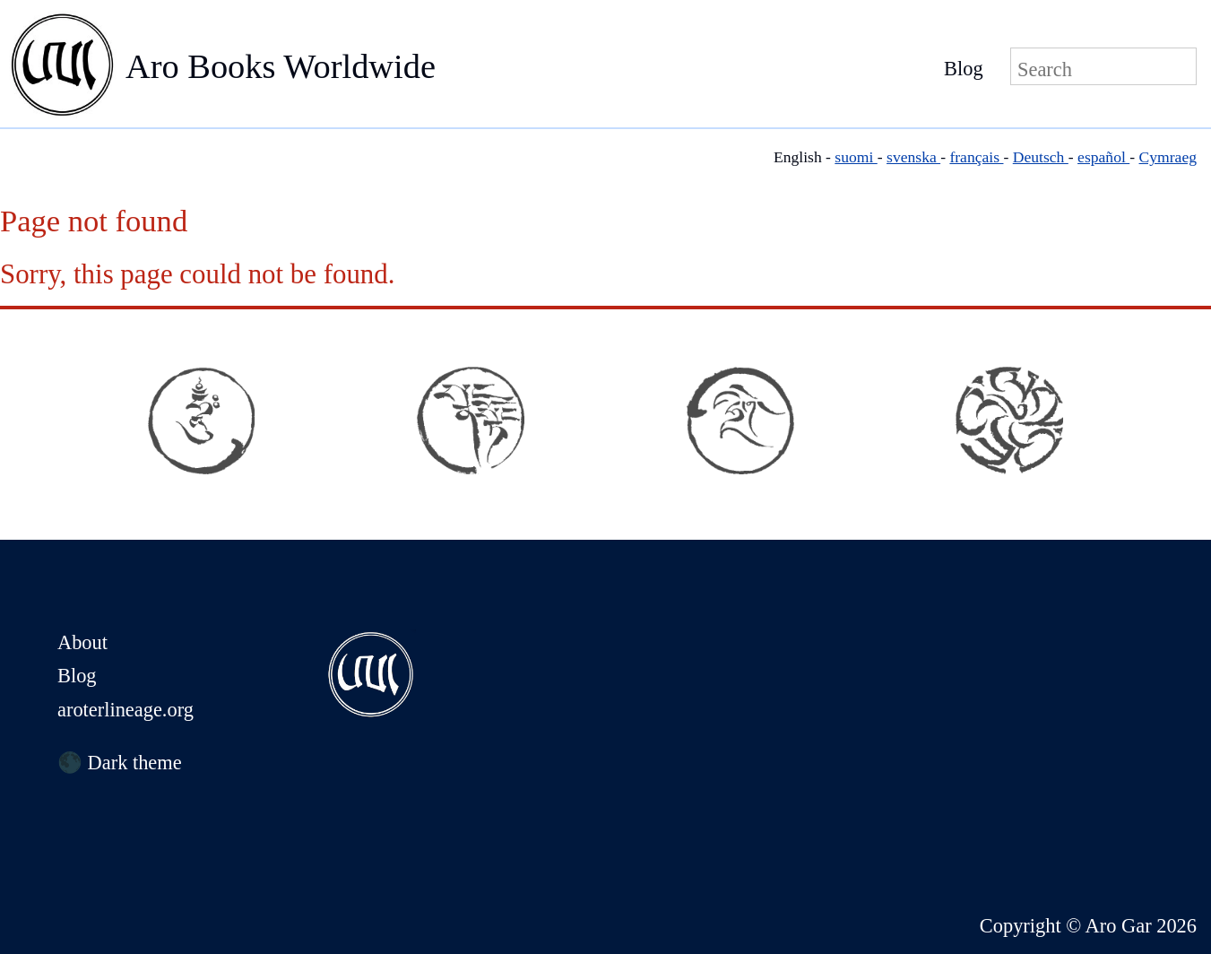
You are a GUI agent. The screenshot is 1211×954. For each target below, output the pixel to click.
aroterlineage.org (125, 709)
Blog (963, 68)
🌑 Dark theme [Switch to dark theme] (119, 762)
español (1103, 157)
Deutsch (1040, 157)
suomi (856, 157)
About (82, 642)
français (976, 157)
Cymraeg (1168, 157)
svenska (913, 157)
